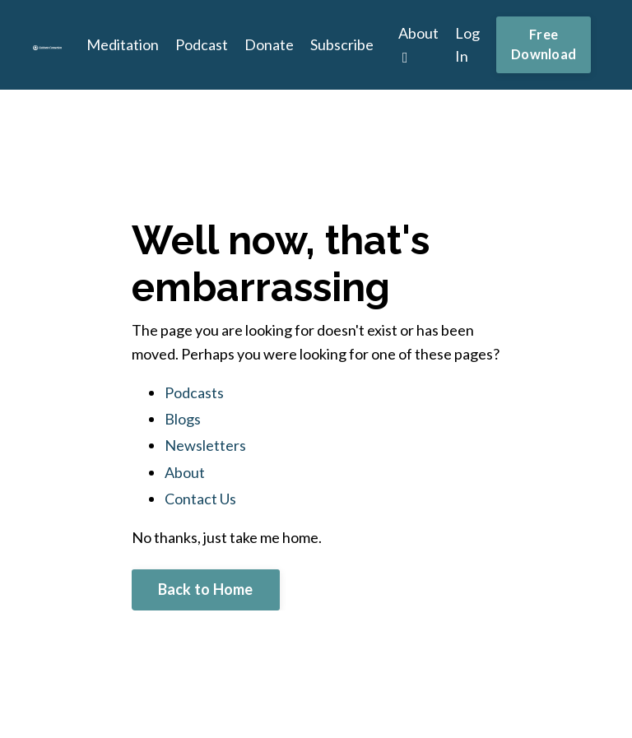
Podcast (201, 44)
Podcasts (194, 392)
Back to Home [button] (205, 589)
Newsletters (205, 445)
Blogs (183, 419)
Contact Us (200, 499)
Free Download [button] (543, 44)
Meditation (122, 44)
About (418, 45)
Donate (269, 44)
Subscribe (342, 44)
